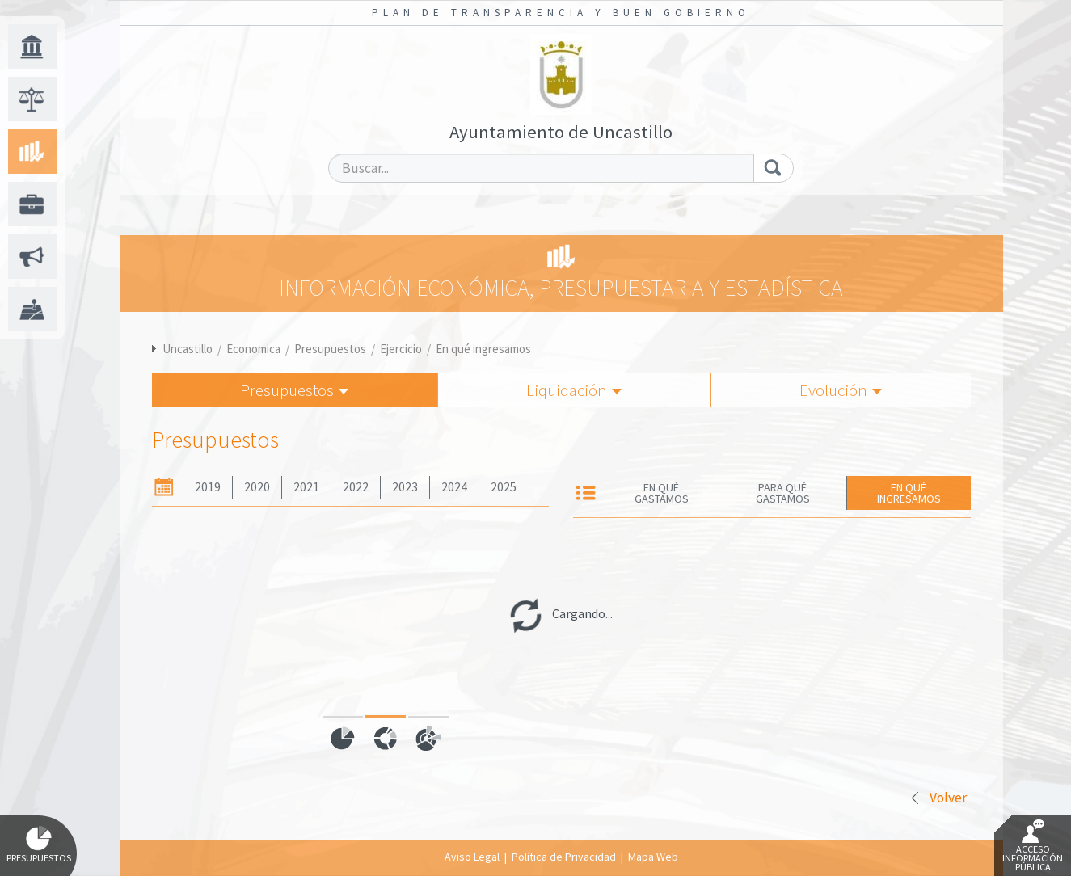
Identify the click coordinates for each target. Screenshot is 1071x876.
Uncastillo (187, 348)
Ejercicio (401, 348)
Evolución (840, 390)
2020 (257, 487)
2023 (405, 487)
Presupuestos (330, 348)
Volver (948, 798)
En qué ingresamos (483, 348)
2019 (208, 487)
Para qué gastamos (783, 493)
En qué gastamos (662, 493)
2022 (356, 487)
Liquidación (574, 390)
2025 (504, 487)
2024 (454, 487)
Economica (253, 348)
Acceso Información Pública (1032, 846)
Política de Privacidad (564, 856)
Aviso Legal (472, 856)
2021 (306, 487)
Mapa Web (653, 856)
